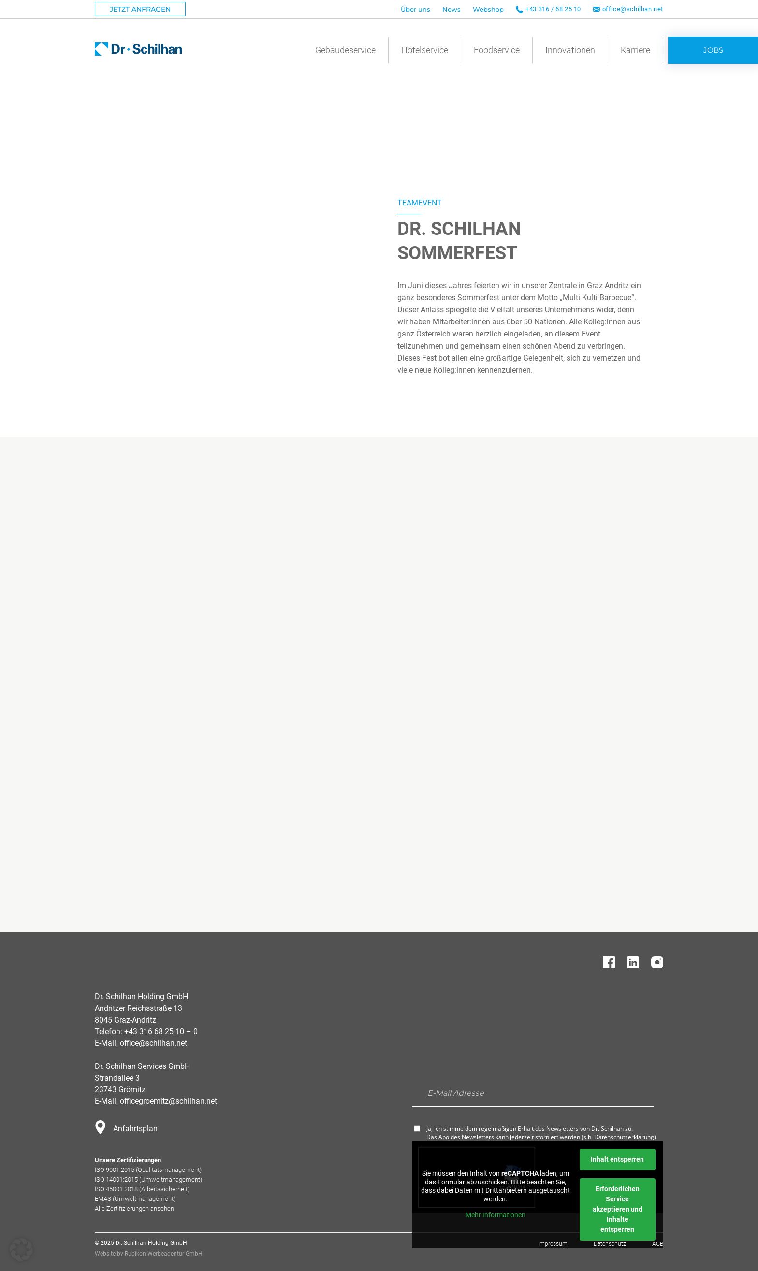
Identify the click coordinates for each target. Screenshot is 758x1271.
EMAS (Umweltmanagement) (135, 1198)
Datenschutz (610, 1244)
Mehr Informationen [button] (495, 1215)
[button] (21, 1249)
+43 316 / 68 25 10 (553, 9)
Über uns (415, 9)
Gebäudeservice (345, 50)
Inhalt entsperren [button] (617, 1159)
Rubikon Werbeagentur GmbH (164, 1253)
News (451, 9)
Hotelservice (424, 50)
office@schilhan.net (632, 9)
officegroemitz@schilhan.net (168, 1101)
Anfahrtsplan (135, 1128)
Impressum (553, 1244)
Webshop (488, 9)
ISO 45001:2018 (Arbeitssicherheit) (142, 1189)
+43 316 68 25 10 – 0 (161, 1031)
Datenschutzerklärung (624, 1137)
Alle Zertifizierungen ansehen (134, 1208)
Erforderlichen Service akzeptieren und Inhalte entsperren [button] (617, 1209)
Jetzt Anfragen (140, 9)
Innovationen (570, 50)
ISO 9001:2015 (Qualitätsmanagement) (148, 1169)
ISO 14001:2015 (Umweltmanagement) (148, 1179)
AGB (657, 1244)
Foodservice (497, 50)
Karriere (635, 50)
